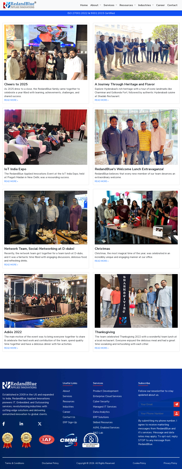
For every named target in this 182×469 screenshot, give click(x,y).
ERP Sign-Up (70, 422)
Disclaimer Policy (50, 463)
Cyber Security (101, 401)
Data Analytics (101, 412)
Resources (127, 5)
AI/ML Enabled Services (106, 427)
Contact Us (69, 417)
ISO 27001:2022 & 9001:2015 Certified (91, 13)
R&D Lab (98, 432)
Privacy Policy (170, 463)
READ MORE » (11, 100)
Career (160, 5)
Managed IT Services (104, 406)
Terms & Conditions (14, 463)
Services (109, 5)
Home (84, 5)
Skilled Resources (103, 422)
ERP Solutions (101, 417)
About (94, 5)
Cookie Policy (139, 463)
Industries (145, 5)
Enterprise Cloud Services (107, 396)
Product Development (105, 391)
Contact (172, 5)
